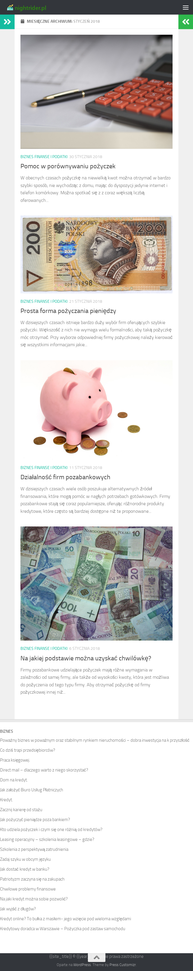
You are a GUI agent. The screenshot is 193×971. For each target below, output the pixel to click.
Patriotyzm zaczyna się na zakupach (32, 879)
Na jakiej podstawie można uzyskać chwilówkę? (85, 658)
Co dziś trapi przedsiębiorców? (27, 750)
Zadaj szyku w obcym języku (25, 859)
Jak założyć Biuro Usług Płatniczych (31, 789)
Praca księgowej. (15, 760)
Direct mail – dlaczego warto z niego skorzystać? (44, 770)
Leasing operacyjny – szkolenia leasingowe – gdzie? (47, 839)
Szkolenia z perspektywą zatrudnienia (34, 849)
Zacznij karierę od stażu (21, 809)
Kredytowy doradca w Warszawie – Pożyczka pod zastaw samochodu (62, 928)
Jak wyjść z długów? (18, 908)
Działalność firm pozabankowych (65, 477)
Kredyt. (6, 799)
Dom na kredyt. (14, 780)
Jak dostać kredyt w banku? (24, 869)
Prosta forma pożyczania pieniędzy (68, 311)
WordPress (82, 965)
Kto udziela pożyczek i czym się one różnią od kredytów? (51, 829)
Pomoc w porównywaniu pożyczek (68, 166)
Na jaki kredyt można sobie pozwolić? (34, 899)
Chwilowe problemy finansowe (28, 889)
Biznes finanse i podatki (43, 156)
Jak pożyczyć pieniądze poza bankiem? (35, 819)
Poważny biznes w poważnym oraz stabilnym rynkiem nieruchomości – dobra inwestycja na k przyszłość (94, 740)
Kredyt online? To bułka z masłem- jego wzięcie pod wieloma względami (65, 918)
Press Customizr (122, 965)
